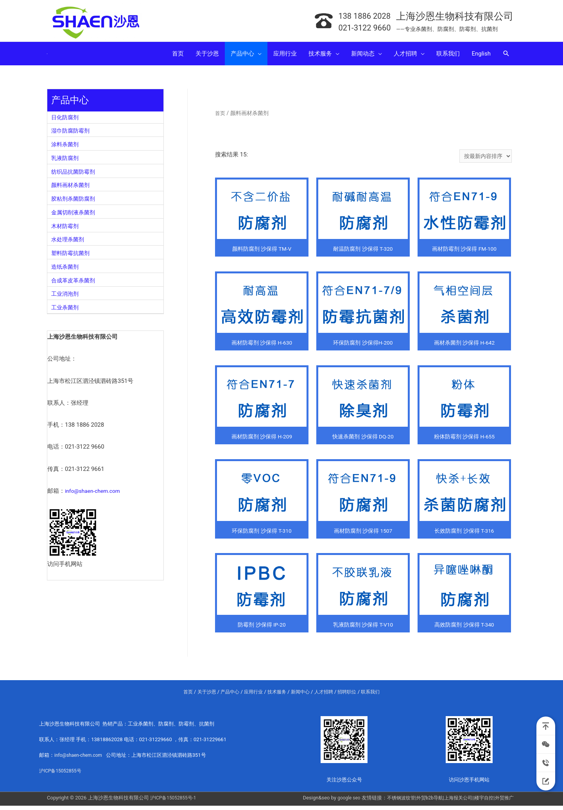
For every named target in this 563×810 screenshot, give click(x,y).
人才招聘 (326, 696)
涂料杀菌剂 (66, 147)
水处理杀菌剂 (68, 242)
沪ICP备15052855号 (62, 775)
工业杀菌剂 (66, 310)
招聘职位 (351, 696)
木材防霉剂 (66, 229)
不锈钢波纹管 (392, 802)
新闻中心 (301, 696)
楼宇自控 (482, 802)
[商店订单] (484, 160)
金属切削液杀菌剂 (74, 215)
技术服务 (276, 696)
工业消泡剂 (66, 296)
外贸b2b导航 (423, 802)
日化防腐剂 (66, 120)
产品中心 (226, 696)
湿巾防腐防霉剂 (71, 133)
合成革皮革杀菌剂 (74, 283)
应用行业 (251, 696)
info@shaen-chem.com (95, 493)
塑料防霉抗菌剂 (71, 256)
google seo (337, 802)
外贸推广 (503, 802)
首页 (220, 116)
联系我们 (376, 696)
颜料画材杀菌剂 (71, 188)
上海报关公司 (454, 802)
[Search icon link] (506, 57)
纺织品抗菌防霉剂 (74, 174)
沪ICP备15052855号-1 (175, 802)
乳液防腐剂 (66, 161)
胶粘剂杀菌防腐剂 (74, 201)
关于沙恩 (202, 696)
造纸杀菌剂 (66, 269)
